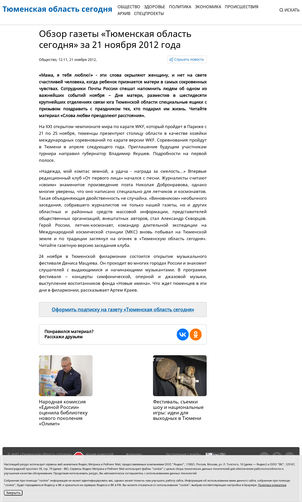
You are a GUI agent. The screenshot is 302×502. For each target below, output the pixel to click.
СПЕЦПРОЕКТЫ (149, 13)
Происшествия (241, 6)
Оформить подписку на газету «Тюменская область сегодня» (123, 309)
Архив (124, 13)
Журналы (134, 454)
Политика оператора (272, 485)
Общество (129, 6)
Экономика (208, 6)
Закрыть (13, 492)
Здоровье (154, 6)
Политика (180, 6)
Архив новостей (99, 454)
